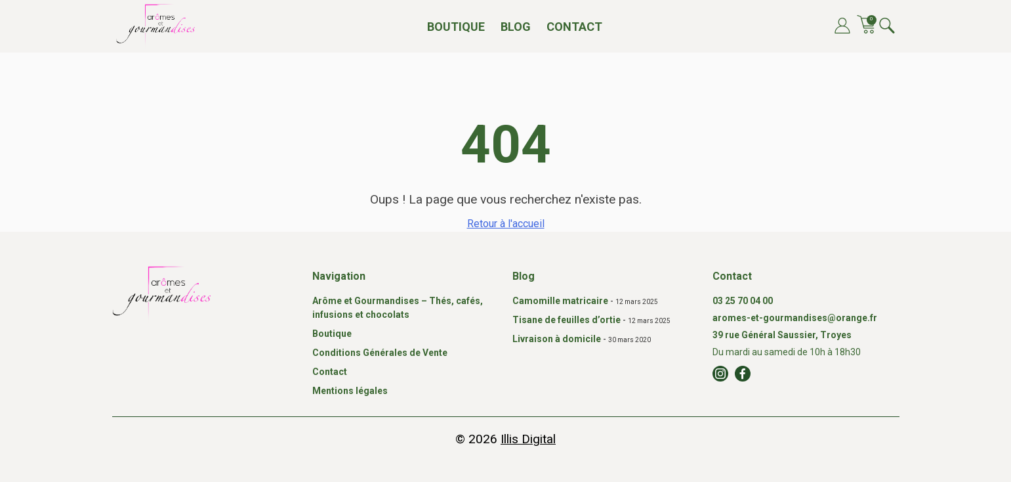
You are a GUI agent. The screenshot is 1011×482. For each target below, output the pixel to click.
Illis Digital (528, 439)
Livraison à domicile (556, 339)
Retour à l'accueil (506, 223)
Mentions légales (350, 390)
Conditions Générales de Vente (379, 352)
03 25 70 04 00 (742, 301)
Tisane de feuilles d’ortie (566, 320)
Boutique (456, 26)
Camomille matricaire (560, 301)
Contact (574, 26)
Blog (516, 26)
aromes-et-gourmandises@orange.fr (794, 318)
